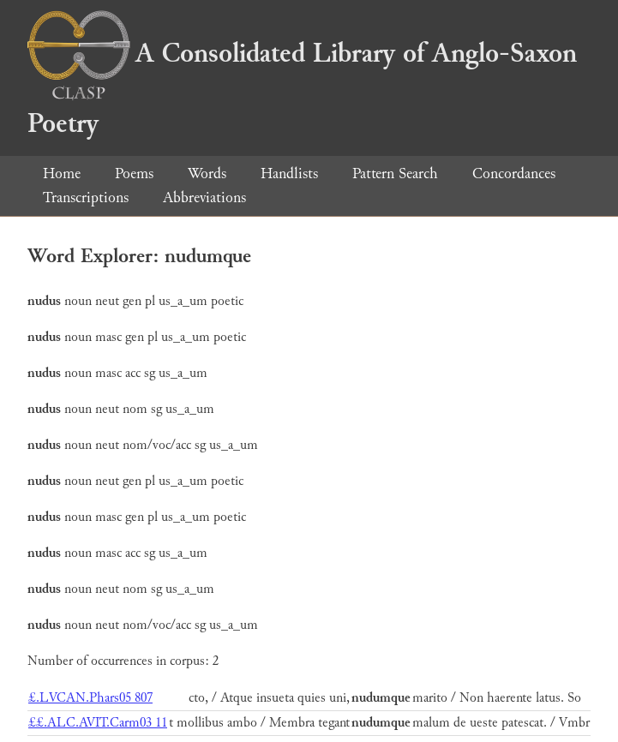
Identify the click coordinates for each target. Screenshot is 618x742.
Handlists (289, 173)
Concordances (513, 173)
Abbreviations (204, 197)
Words (207, 173)
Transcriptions (86, 197)
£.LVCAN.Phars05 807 (90, 698)
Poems (134, 173)
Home (62, 173)
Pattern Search (395, 173)
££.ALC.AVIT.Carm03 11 (97, 723)
